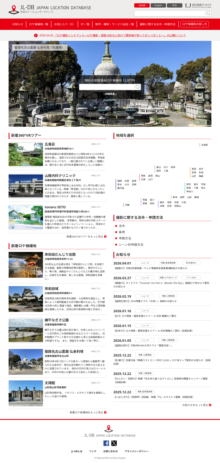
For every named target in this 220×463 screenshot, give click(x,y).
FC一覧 (85, 24)
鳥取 (143, 175)
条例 (122, 232)
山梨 (189, 197)
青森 (194, 168)
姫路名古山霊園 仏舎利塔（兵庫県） (40, 47)
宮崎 (134, 184)
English (158, 5)
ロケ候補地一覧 (38, 24)
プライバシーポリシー (137, 451)
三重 (166, 170)
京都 (176, 202)
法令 (122, 226)
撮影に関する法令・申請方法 (157, 24)
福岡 (119, 180)
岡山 (157, 175)
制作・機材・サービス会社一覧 (114, 24)
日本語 (142, 5)
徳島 (145, 199)
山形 (194, 176)
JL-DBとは (76, 451)
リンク (92, 451)
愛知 (158, 170)
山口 (150, 179)
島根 (150, 175)
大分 (127, 184)
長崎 (134, 180)
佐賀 (127, 180)
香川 (152, 199)
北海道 (204, 144)
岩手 (201, 168)
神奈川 (189, 191)
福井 (162, 202)
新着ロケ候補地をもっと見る (86, 412)
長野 (182, 197)
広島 (143, 179)
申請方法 (125, 238)
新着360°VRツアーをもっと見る (85, 236)
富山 (158, 167)
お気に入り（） (64, 24)
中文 (174, 5)
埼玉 (203, 187)
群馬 (188, 187)
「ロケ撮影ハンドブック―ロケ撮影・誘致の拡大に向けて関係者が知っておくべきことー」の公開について (120, 35)
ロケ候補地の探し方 (194, 24)
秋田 (201, 172)
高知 (152, 203)
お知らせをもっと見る (195, 405)
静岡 (196, 197)
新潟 (175, 197)
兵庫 (162, 205)
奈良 (169, 205)
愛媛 (145, 203)
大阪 (184, 202)
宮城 (194, 172)
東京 (188, 184)
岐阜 (173, 167)
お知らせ (17, 24)
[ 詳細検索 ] (110, 93)
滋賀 (169, 202)
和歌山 (177, 205)
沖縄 (127, 204)
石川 (166, 167)
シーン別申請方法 (131, 244)
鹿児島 (120, 188)
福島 (201, 176)
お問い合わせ (110, 451)
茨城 (203, 184)
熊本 (119, 184)
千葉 (196, 187)
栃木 (196, 184)
